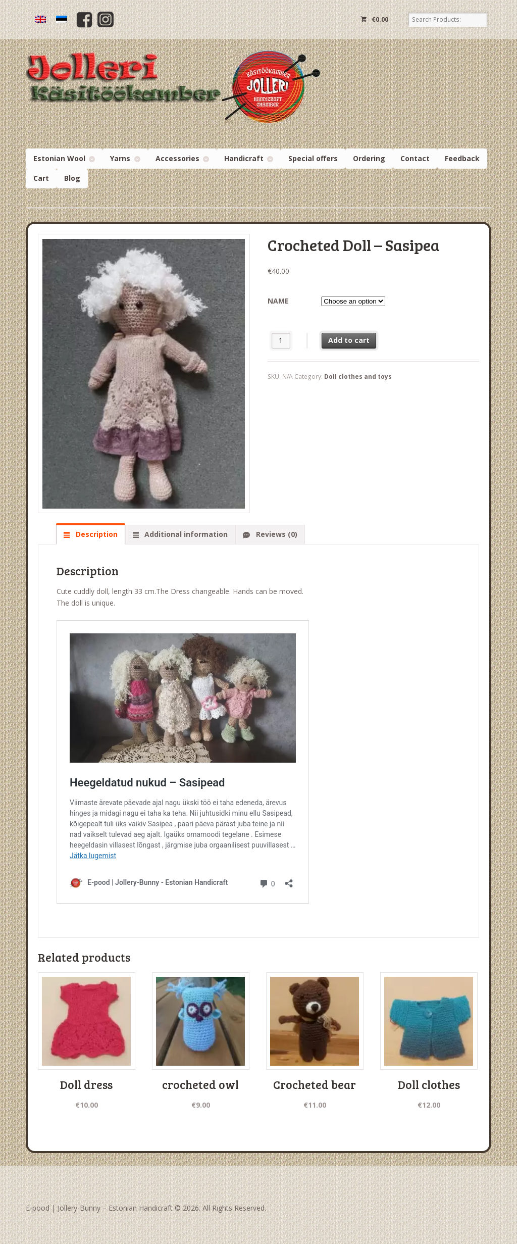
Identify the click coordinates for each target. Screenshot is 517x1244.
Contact (415, 158)
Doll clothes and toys (358, 376)
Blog (72, 178)
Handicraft (244, 158)
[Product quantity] (281, 341)
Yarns (120, 158)
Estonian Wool (59, 158)
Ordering (369, 158)
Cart (41, 178)
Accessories (177, 158)
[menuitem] (40, 19)
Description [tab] (96, 534)
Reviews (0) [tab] (275, 534)
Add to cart (349, 340)
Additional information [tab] (185, 534)
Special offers (313, 158)
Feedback (462, 158)
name (278, 301)
